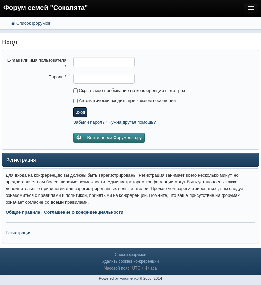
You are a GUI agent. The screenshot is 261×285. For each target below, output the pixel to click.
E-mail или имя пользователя (36, 63)
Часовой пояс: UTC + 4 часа (130, 268)
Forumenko (129, 278)
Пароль (57, 76)
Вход (80, 112)
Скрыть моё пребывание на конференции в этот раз (129, 90)
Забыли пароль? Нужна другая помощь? (114, 122)
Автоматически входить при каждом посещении (124, 100)
